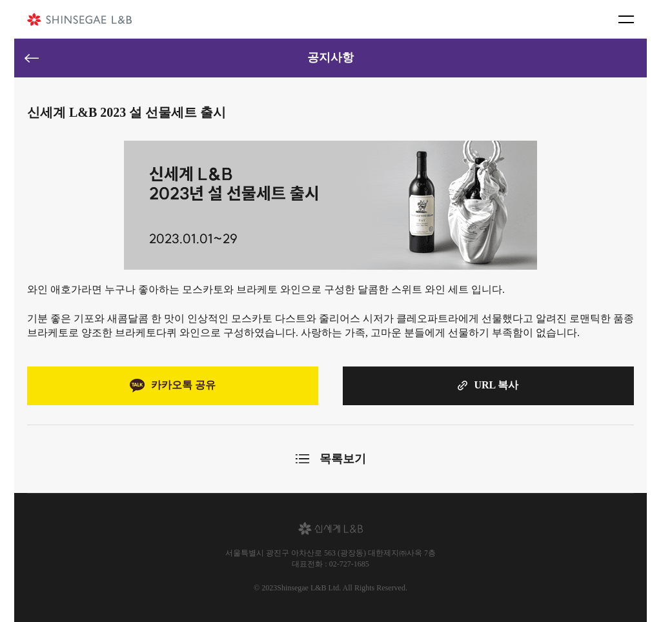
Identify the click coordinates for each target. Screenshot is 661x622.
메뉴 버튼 (626, 19)
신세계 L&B (79, 19)
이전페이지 (32, 58)
